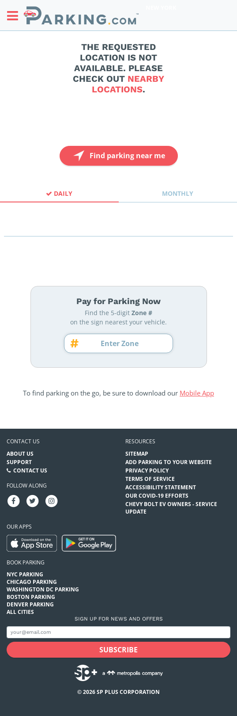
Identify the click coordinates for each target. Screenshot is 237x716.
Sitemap (136, 453)
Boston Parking (31, 597)
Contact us (23, 441)
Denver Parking (30, 604)
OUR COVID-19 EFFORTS (156, 495)
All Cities (20, 612)
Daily (59, 193)
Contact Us (30, 470)
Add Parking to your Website (168, 462)
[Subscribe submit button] (118, 650)
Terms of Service (150, 479)
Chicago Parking (32, 582)
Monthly (177, 193)
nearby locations (128, 84)
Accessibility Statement (160, 487)
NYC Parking (25, 574)
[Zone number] (123, 343)
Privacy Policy (147, 470)
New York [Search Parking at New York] (161, 7)
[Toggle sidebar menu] (15, 15)
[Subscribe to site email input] (118, 632)
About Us (20, 453)
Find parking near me (118, 155)
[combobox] (118, 228)
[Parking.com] (81, 15)
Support (19, 462)
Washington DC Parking (43, 589)
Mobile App (197, 392)
